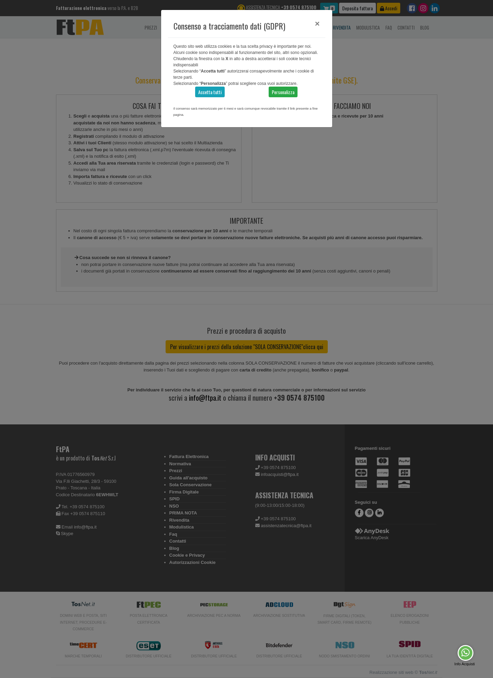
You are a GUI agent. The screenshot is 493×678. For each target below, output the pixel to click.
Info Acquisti (465, 664)
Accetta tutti (210, 92)
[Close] (317, 23)
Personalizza (283, 92)
